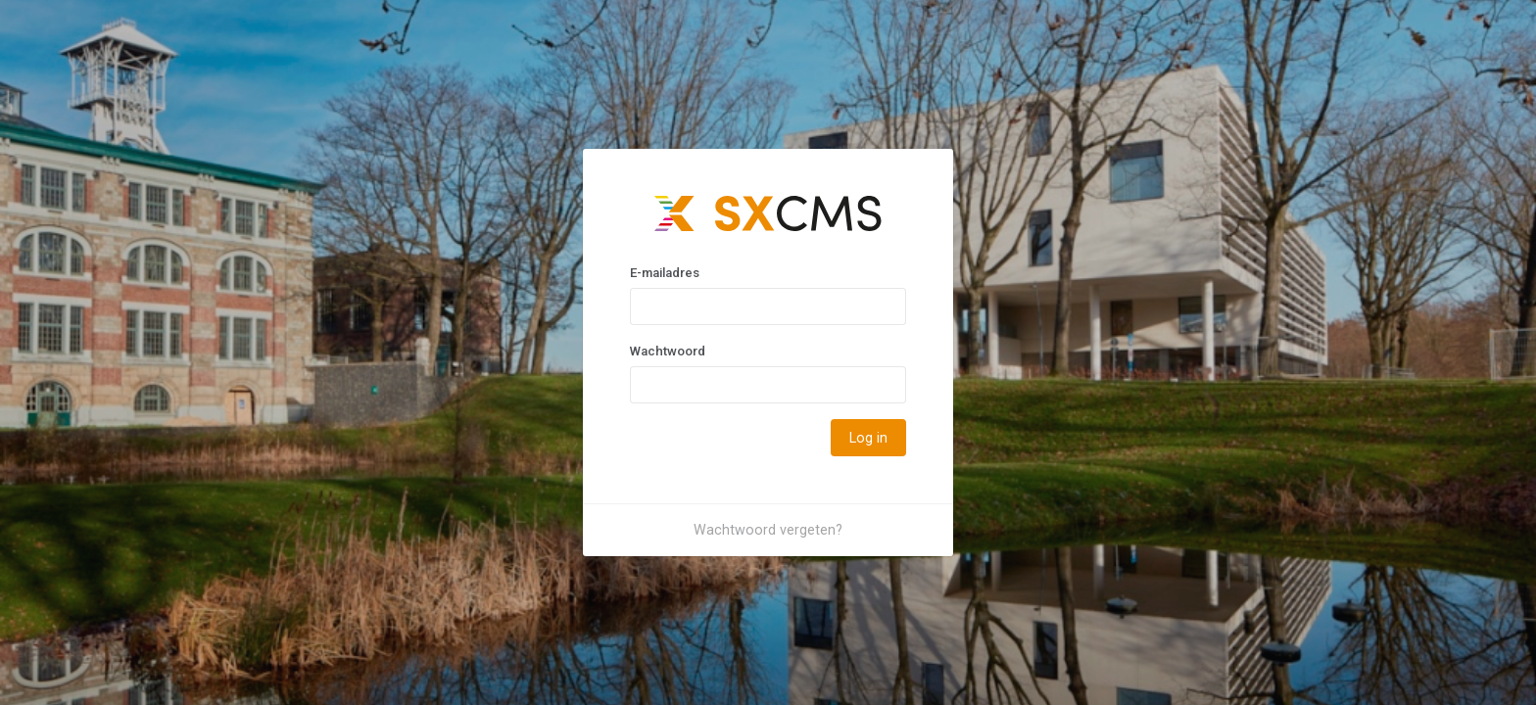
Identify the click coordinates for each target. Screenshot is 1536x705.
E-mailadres (664, 272)
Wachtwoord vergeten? (768, 530)
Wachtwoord (667, 351)
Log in (868, 438)
